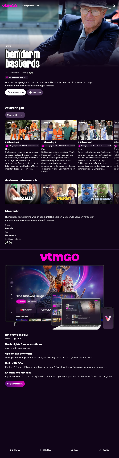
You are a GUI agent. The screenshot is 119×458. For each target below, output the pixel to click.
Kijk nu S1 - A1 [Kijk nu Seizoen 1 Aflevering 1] (15, 92)
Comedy (9, 228)
